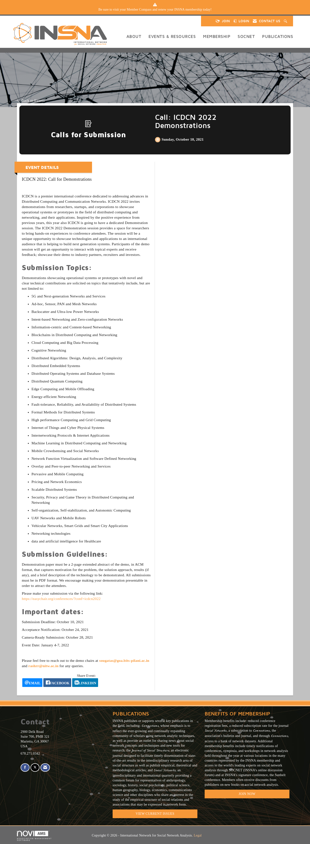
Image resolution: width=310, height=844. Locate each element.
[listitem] (155, 9)
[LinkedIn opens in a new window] (85, 682)
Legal (198, 835)
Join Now (247, 794)
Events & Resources (172, 36)
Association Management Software (34, 836)
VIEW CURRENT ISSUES (155, 813)
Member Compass (139, 9)
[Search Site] (286, 21)
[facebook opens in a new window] (57, 682)
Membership (216, 36)
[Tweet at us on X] (35, 767)
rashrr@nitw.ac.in (43, 666)
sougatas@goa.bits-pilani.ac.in (124, 660)
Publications (277, 36)
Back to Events (31, 100)
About (133, 36)
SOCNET (246, 36)
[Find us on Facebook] (25, 767)
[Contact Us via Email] (45, 767)
